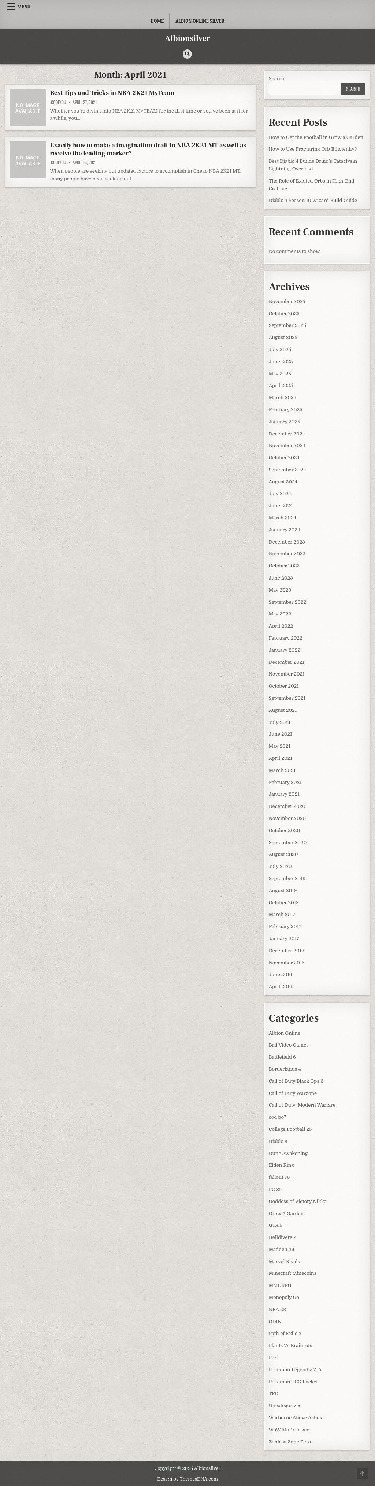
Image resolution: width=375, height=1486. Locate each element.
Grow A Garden (286, 1213)
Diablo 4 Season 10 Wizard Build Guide (313, 200)
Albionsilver (187, 38)
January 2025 (284, 421)
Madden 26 (281, 1249)
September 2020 (288, 842)
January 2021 (284, 794)
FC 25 (275, 1189)
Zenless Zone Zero (290, 1442)
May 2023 (280, 590)
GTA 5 (275, 1225)
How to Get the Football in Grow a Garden (316, 137)
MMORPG (280, 1285)
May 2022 (280, 614)
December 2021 (286, 662)
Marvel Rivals (284, 1261)
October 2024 (284, 457)
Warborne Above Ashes (295, 1417)
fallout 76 (279, 1177)
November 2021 (287, 674)
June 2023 (281, 578)
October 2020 (284, 830)
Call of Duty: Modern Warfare (302, 1105)
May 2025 (280, 373)
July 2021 (279, 722)
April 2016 (280, 986)
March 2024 (282, 518)
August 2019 (283, 890)
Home (157, 21)
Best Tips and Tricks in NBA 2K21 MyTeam (112, 93)
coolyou (58, 102)
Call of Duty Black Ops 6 (296, 1081)
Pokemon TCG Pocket (293, 1381)
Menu (23, 7)
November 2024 (287, 445)
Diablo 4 (278, 1141)
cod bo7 (277, 1117)
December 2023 (287, 542)
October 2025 (284, 313)
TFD (274, 1393)
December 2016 (286, 950)
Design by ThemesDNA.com (187, 1479)
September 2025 (287, 325)
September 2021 (287, 698)
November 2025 (287, 301)
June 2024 (281, 505)
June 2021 (280, 734)
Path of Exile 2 (285, 1333)
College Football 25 (290, 1129)
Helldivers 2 (282, 1237)
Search (277, 78)
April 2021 (280, 758)
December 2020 (287, 806)
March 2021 (282, 770)
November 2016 (287, 962)
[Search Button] (187, 54)
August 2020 (283, 854)
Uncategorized (285, 1405)
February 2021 (285, 782)
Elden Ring (281, 1165)
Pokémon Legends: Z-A (295, 1369)
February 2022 (285, 638)
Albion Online (285, 1033)
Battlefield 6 (282, 1057)
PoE (273, 1357)
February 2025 (285, 409)
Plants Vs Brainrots (290, 1345)
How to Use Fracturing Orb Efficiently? (313, 149)
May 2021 (279, 746)
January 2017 (284, 938)
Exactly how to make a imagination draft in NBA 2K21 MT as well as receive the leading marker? (148, 149)
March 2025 (282, 397)
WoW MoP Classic (289, 1429)
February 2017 (285, 926)
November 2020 (287, 818)
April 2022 (281, 626)
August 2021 (283, 710)
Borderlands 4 (285, 1069)
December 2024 (287, 434)
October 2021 (284, 686)
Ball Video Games (289, 1045)
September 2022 (288, 602)
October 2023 (284, 566)
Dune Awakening (288, 1153)
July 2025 (280, 349)
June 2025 (281, 361)
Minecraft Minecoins (292, 1273)
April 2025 (281, 385)
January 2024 (284, 530)
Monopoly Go (284, 1297)
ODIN (275, 1321)
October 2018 (284, 902)
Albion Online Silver (199, 21)
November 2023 (287, 553)
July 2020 (280, 866)
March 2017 (282, 914)
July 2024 (280, 493)
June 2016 (280, 974)
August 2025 (283, 337)
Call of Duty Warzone (293, 1093)
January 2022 (284, 650)
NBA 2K (278, 1309)
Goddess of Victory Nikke (298, 1201)
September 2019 (287, 878)
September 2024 (287, 469)
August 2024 (283, 482)
